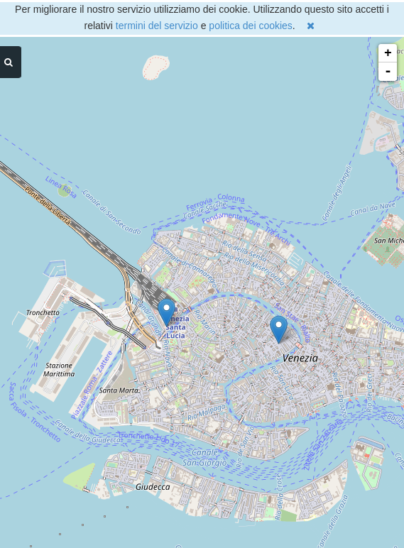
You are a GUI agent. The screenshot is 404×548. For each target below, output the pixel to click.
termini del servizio (157, 25)
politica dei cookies (251, 25)
